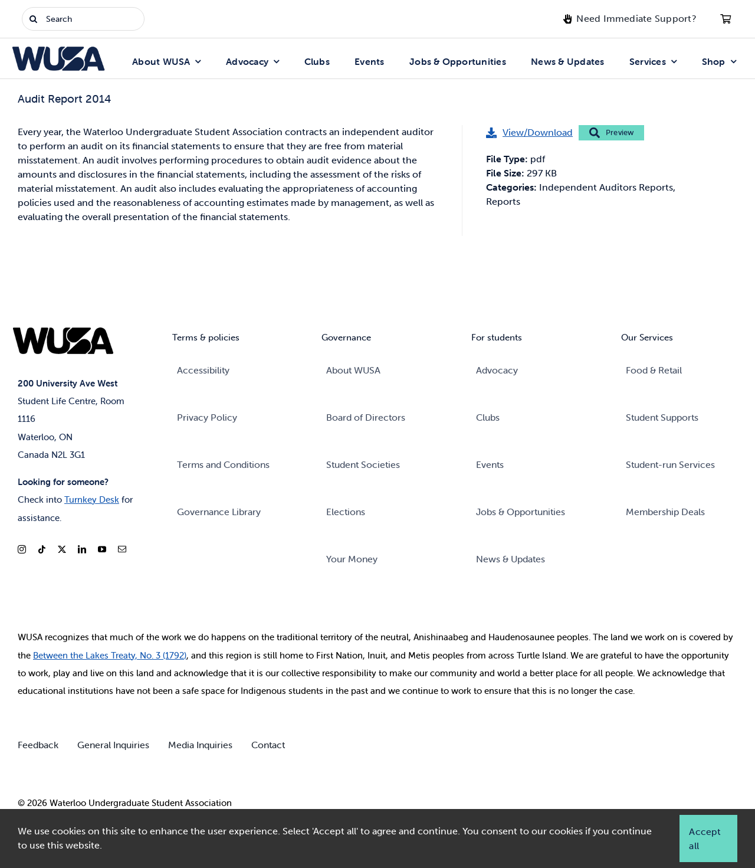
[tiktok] (42, 549)
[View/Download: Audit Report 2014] (529, 133)
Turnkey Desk (91, 499)
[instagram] (22, 549)
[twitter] (62, 549)
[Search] (83, 19)
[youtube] (102, 549)
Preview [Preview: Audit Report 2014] (611, 132)
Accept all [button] (704, 838)
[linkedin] (82, 549)
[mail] (122, 549)
